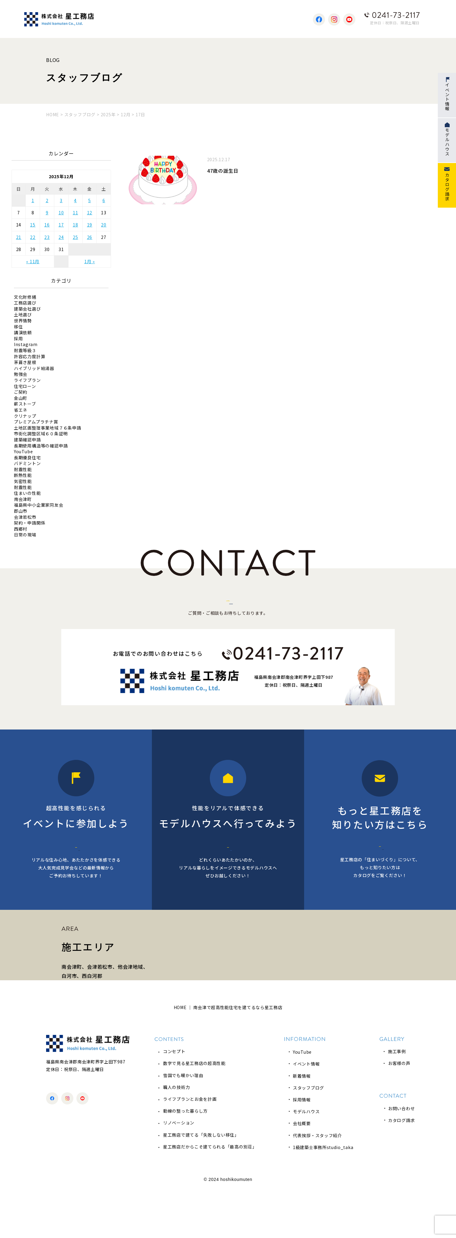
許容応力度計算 (29, 356)
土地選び (23, 315)
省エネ (20, 410)
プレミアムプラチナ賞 (36, 422)
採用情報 (302, 1149)
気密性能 (23, 481)
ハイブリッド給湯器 (34, 368)
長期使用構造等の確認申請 (41, 446)
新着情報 (302, 1125)
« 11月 (32, 261)
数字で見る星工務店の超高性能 (194, 1112)
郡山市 (20, 511)
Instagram (26, 344)
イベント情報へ (76, 871)
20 (103, 225)
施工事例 (397, 1100)
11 (75, 212)
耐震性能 (23, 469)
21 (19, 237)
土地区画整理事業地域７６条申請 (47, 428)
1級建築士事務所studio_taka (323, 1196)
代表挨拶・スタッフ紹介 (317, 1184)
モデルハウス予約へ (228, 871)
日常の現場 (25, 535)
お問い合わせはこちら (228, 611)
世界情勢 (23, 321)
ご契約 (20, 392)
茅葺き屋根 (25, 362)
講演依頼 (23, 332)
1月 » (89, 261)
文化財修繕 (25, 297)
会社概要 (302, 1172)
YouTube (23, 451)
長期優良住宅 (27, 458)
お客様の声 (399, 1112)
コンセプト (174, 1100)
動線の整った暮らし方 (185, 1160)
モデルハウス (306, 1161)
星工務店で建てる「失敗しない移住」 (201, 1184)
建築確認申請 (27, 440)
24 (61, 237)
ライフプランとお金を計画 (189, 1148)
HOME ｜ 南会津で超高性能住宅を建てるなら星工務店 (228, 1056)
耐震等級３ (25, 350)
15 (32, 225)
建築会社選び (27, 309)
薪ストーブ (25, 404)
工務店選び (25, 303)
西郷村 (20, 529)
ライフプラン (27, 380)
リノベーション (178, 1172)
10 (61, 212)
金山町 (20, 398)
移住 (18, 327)
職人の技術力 (176, 1136)
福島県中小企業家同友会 (38, 505)
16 (47, 225)
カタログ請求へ (380, 870)
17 (61, 225)
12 (89, 212)
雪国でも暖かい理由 (183, 1124)
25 (75, 237)
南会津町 (23, 499)
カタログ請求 (401, 1169)
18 (75, 225)
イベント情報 (306, 1113)
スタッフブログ (308, 1137)
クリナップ (25, 416)
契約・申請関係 (29, 523)
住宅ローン (25, 386)
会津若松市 (25, 517)
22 (32, 237)
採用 (18, 339)
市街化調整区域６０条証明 (41, 434)
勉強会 (20, 374)
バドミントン (27, 463)
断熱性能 (23, 475)
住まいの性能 (27, 493)
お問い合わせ (401, 1158)
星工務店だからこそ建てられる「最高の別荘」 (210, 1196)
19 (89, 225)
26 (89, 237)
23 (47, 237)
